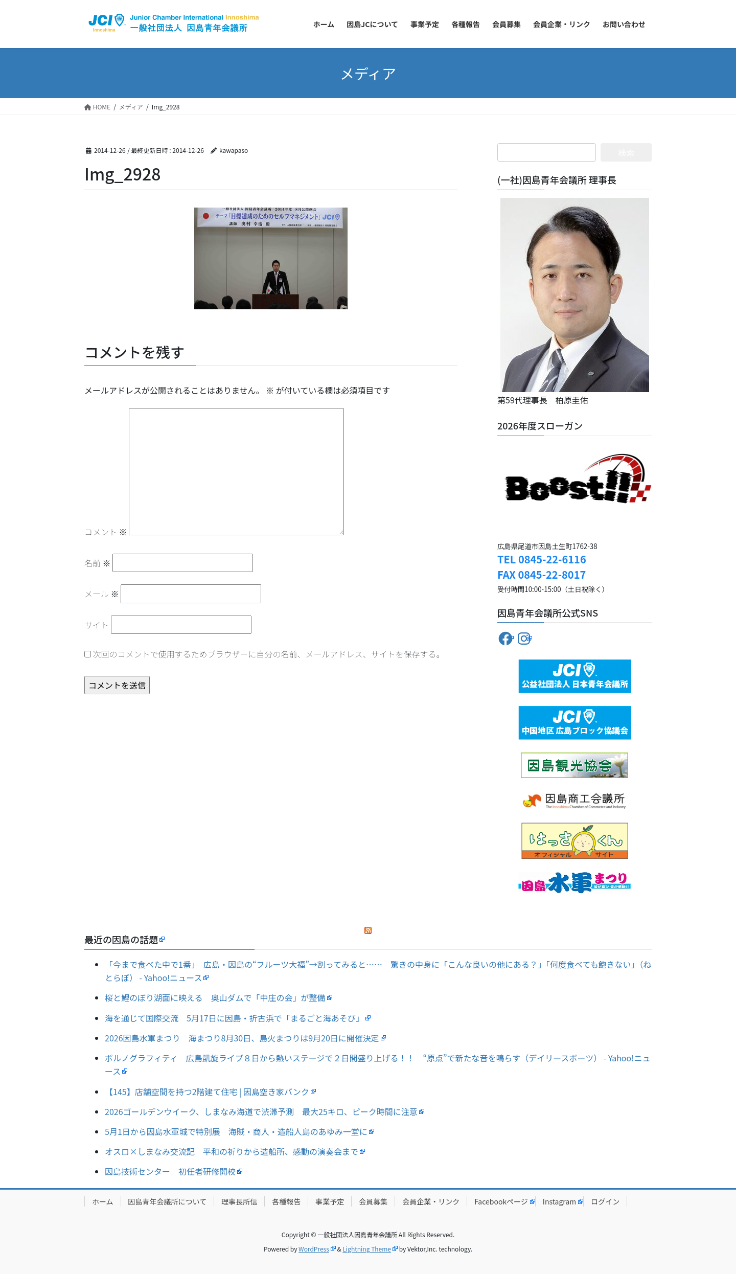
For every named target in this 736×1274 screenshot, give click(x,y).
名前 (97, 563)
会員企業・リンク (430, 1201)
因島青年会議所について (167, 1201)
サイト (96, 625)
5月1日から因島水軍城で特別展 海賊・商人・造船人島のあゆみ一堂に (236, 1131)
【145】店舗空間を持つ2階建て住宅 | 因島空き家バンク (207, 1091)
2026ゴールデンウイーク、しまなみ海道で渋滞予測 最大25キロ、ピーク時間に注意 (261, 1111)
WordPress (313, 1248)
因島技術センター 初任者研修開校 (170, 1171)
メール (101, 593)
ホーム (102, 1201)
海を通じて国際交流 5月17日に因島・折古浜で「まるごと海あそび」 (234, 1018)
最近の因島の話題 (121, 939)
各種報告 (286, 1201)
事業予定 (329, 1201)
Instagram (559, 1201)
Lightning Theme (366, 1248)
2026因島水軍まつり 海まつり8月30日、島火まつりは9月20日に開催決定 (242, 1038)
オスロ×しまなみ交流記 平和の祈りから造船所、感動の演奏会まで (231, 1151)
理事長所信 (239, 1201)
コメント (105, 532)
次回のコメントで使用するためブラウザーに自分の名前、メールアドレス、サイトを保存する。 (269, 654)
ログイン (605, 1201)
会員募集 (373, 1201)
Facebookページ (501, 1201)
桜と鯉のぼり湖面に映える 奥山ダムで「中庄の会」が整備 (215, 997)
